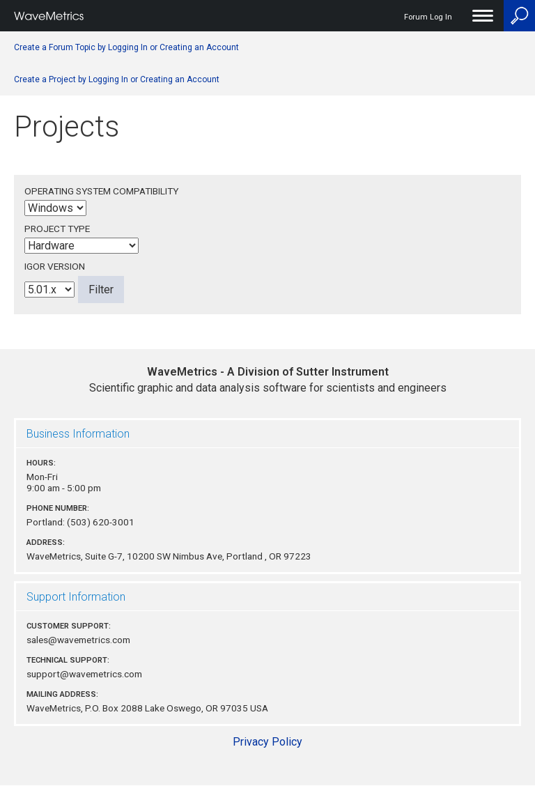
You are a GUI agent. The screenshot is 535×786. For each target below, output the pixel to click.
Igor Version (54, 266)
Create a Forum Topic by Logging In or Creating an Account (126, 47)
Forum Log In (428, 17)
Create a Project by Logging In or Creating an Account (116, 79)
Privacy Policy (267, 741)
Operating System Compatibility (101, 190)
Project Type (57, 228)
